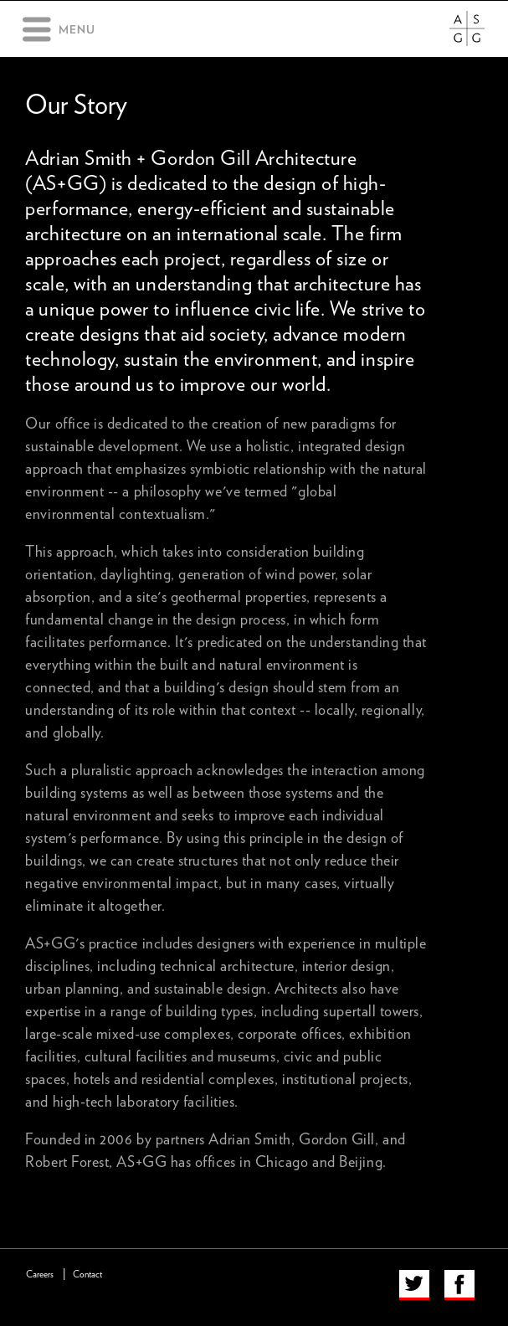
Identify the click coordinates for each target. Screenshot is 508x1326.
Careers (40, 1274)
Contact (87, 1274)
